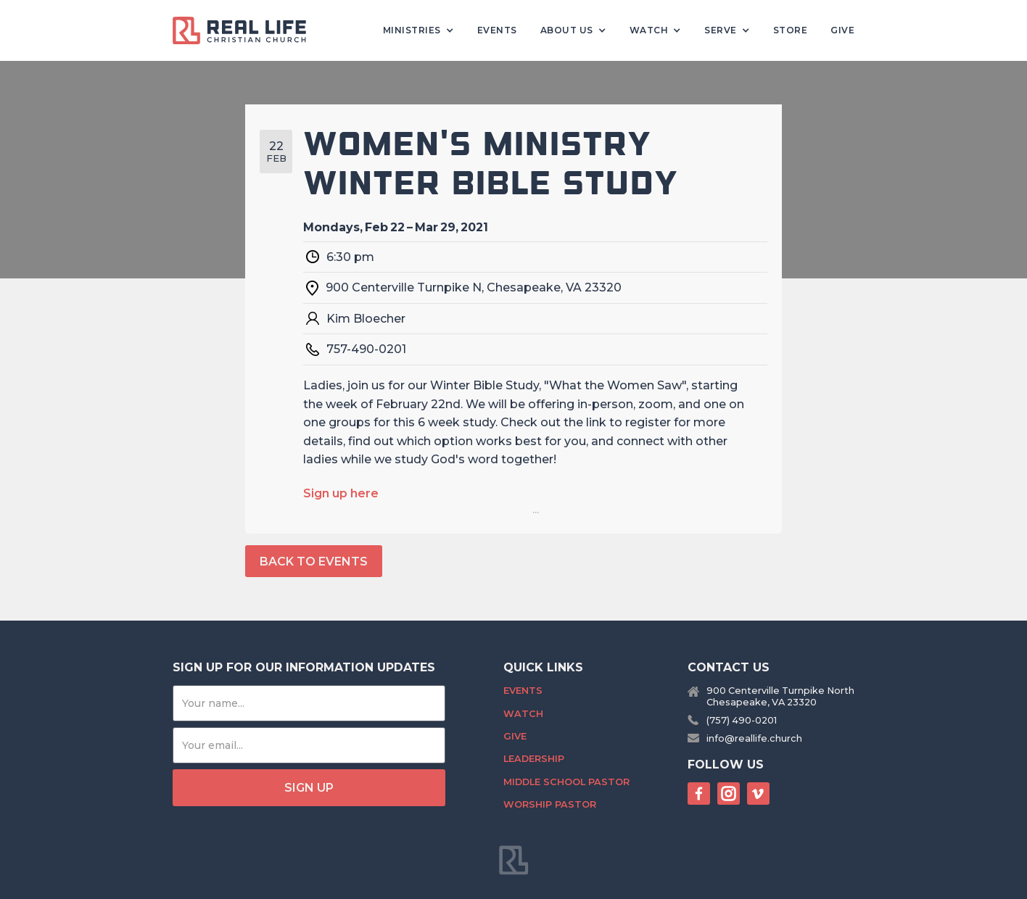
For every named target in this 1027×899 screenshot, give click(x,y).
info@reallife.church (754, 738)
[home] (245, 30)
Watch (523, 713)
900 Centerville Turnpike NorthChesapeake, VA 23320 (780, 696)
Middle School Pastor (566, 781)
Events (497, 30)
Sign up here (341, 493)
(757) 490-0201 (741, 720)
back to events (314, 561)
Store (790, 30)
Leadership (533, 758)
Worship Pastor (549, 804)
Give (842, 30)
